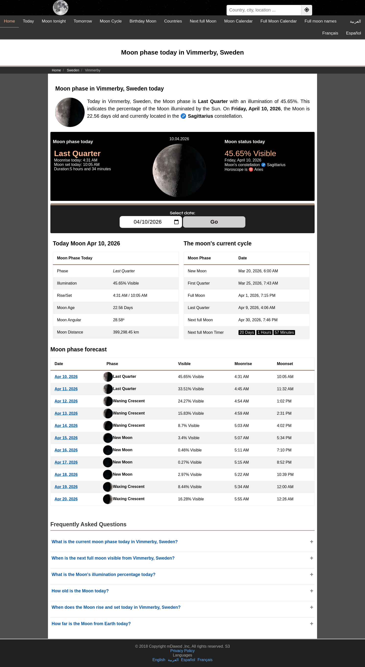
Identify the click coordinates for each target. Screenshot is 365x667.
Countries (173, 21)
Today (28, 21)
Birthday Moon (142, 21)
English (158, 660)
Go (214, 222)
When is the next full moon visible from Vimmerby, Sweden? (113, 558)
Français (330, 33)
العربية (355, 21)
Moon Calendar (238, 21)
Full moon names (320, 21)
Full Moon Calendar (279, 21)
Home (9, 21)
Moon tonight (54, 21)
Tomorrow (83, 21)
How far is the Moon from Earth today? (91, 623)
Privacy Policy (182, 651)
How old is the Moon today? (80, 590)
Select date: (182, 213)
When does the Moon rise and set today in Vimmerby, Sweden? (116, 607)
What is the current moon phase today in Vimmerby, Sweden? (115, 541)
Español (353, 33)
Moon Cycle (111, 21)
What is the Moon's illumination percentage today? (104, 574)
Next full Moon (203, 21)
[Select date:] (151, 222)
